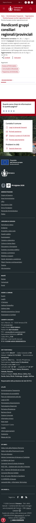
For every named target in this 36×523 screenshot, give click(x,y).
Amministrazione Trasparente (14, 16)
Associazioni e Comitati (8, 314)
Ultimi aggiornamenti (7, 431)
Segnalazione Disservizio (9, 406)
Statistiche (4, 434)
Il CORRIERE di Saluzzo (8, 479)
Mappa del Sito (6, 437)
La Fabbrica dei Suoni (7, 460)
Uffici (2, 201)
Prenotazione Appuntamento (10, 403)
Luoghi (3, 299)
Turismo (3, 265)
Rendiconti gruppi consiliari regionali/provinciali (16, 18)
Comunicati (4, 282)
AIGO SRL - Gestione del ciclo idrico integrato (15, 466)
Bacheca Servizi (6, 412)
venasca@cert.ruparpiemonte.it (15, 332)
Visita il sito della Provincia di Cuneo (12, 451)
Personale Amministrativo (9, 211)
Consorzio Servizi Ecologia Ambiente (12, 463)
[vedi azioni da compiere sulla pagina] (16, 57)
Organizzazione (29, 16)
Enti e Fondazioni (6, 208)
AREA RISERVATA (17, 520)
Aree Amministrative (7, 198)
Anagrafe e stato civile (8, 231)
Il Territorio (4, 302)
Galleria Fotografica (7, 305)
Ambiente (4, 228)
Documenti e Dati (6, 204)
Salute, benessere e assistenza (11, 259)
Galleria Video (5, 308)
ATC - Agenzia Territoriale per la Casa (13, 469)
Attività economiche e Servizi (10, 311)
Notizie (3, 279)
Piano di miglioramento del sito (11, 396)
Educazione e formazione (9, 246)
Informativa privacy (7, 418)
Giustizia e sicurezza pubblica (10, 249)
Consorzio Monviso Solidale (9, 473)
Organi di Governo (7, 195)
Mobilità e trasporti (7, 256)
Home (3, 16)
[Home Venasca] (17, 8)
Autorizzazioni (5, 237)
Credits (3, 428)
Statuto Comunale (7, 415)
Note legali (4, 421)
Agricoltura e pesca (7, 224)
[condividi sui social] (5, 57)
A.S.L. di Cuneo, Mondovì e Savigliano (13, 476)
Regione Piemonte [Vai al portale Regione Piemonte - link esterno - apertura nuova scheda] (7, 2)
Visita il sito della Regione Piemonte (12, 448)
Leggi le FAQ (5, 400)
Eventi (3, 296)
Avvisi (3, 285)
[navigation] (4, 8)
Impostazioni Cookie (7, 424)
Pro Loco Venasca (6, 454)
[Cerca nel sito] (31, 8)
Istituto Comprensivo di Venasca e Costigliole (15, 457)
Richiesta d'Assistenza (8, 409)
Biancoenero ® (19, 515)
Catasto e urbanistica (8, 240)
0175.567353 (8, 325)
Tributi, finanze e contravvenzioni (11, 262)
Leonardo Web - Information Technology (14, 482)
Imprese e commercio (8, 253)
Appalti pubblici (6, 234)
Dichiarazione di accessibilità (10, 393)
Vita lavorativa (5, 268)
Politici (3, 214)
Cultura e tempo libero (8, 243)
